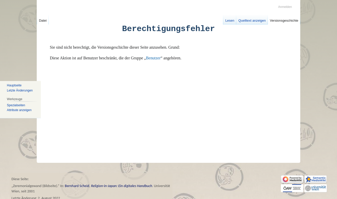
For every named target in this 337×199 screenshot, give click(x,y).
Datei (43, 20)
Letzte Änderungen (20, 90)
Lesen (229, 20)
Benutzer (153, 58)
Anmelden (285, 7)
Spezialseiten (16, 105)
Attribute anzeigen (19, 110)
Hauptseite (14, 85)
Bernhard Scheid (77, 185)
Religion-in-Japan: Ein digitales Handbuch (121, 185)
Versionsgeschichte (284, 20)
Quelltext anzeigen (252, 20)
